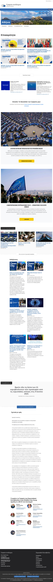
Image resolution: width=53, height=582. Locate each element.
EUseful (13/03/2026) (28, 104)
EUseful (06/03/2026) (36, 104)
